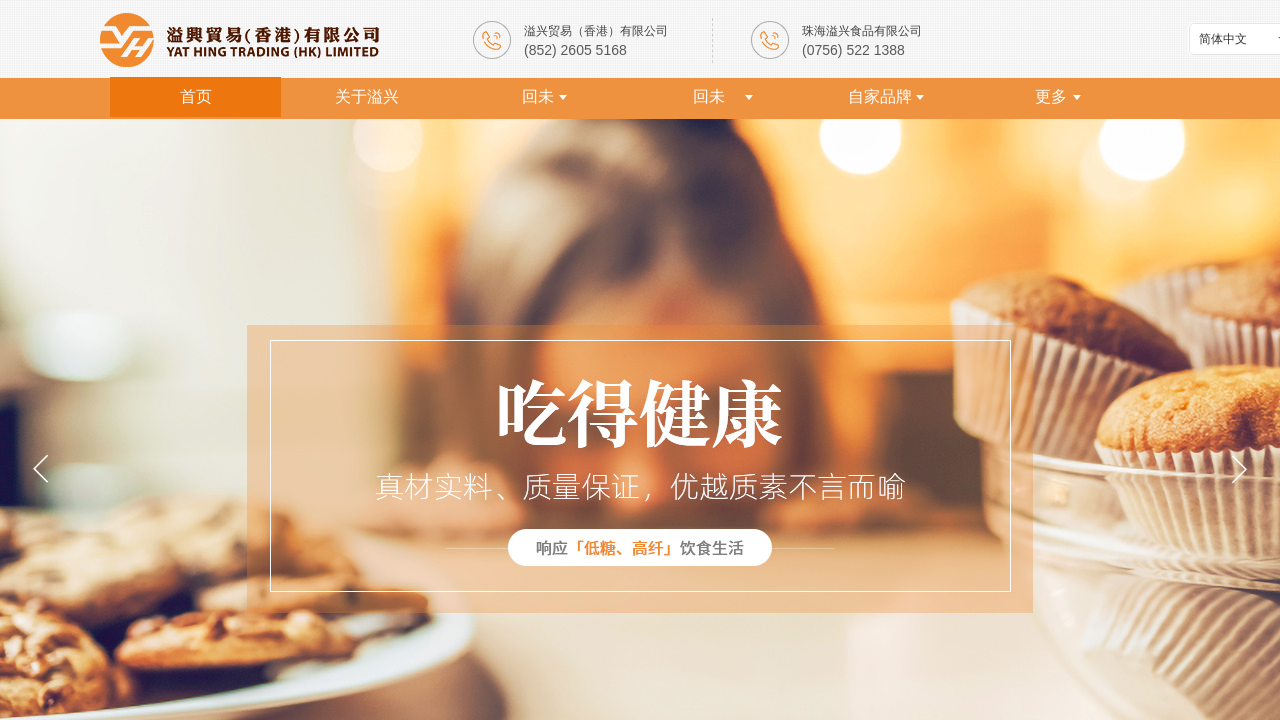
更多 (1051, 96)
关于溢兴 (367, 96)
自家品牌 (880, 96)
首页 (196, 96)
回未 (538, 96)
